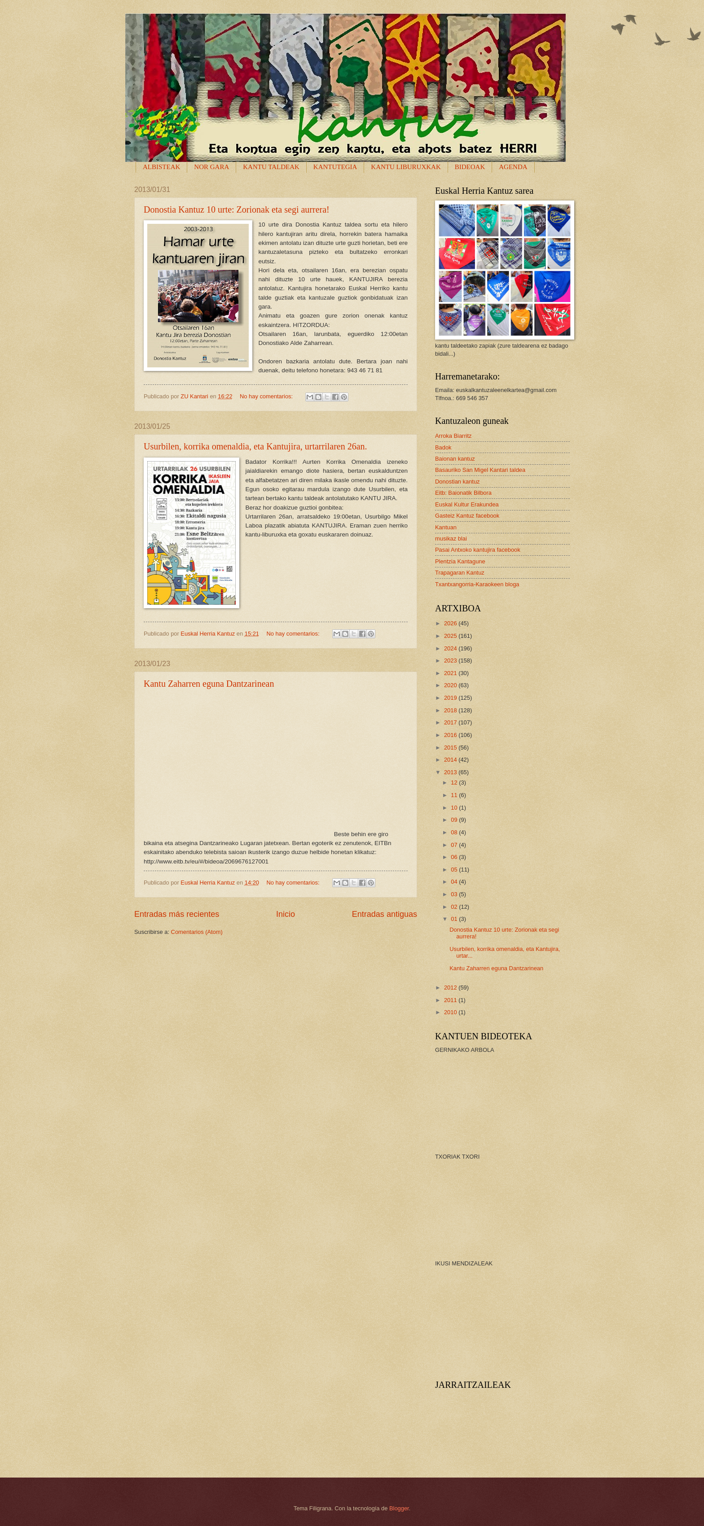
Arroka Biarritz (453, 435)
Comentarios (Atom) (197, 932)
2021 (451, 673)
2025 (451, 635)
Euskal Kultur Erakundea (467, 504)
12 (455, 782)
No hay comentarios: (267, 396)
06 (455, 857)
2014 (451, 759)
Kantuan (446, 527)
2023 (451, 660)
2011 (451, 1000)
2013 (451, 772)
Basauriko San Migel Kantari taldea (480, 470)
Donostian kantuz (457, 481)
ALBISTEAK (161, 166)
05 (455, 869)
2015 (451, 747)
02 (455, 906)
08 (455, 832)
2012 (451, 987)
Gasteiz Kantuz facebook (467, 515)
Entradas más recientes (176, 914)
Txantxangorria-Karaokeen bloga (477, 584)
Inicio (285, 914)
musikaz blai (451, 538)
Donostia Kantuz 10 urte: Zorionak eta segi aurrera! (237, 209)
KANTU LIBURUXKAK (405, 166)
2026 (451, 623)
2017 (451, 722)
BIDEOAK (470, 166)
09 (455, 819)
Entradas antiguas (384, 914)
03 (455, 894)
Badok (443, 447)
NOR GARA (211, 166)
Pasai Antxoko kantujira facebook (477, 549)
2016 (451, 735)
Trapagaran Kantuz (459, 572)
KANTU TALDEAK (271, 166)
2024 (451, 648)
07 (455, 844)
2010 (451, 1012)
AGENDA (513, 166)
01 (455, 919)
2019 (451, 697)
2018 (451, 710)
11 (455, 795)
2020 (451, 685)
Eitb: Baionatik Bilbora (463, 492)
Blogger (399, 1508)
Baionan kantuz (455, 458)
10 (455, 807)
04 (455, 881)
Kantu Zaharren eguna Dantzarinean (209, 684)
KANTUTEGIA (335, 166)
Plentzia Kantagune (460, 561)
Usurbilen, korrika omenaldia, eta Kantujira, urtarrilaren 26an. (255, 446)
